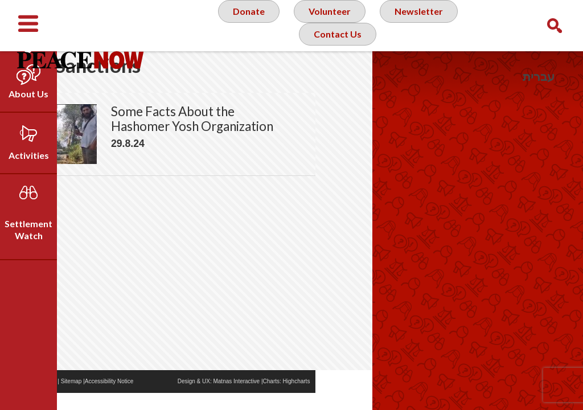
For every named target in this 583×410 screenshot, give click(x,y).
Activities (29, 155)
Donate (243, 25)
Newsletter (422, 25)
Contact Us (337, 70)
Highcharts (353, 398)
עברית (539, 76)
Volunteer (328, 25)
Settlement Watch (28, 229)
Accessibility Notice (166, 398)
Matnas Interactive (293, 398)
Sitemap (128, 398)
